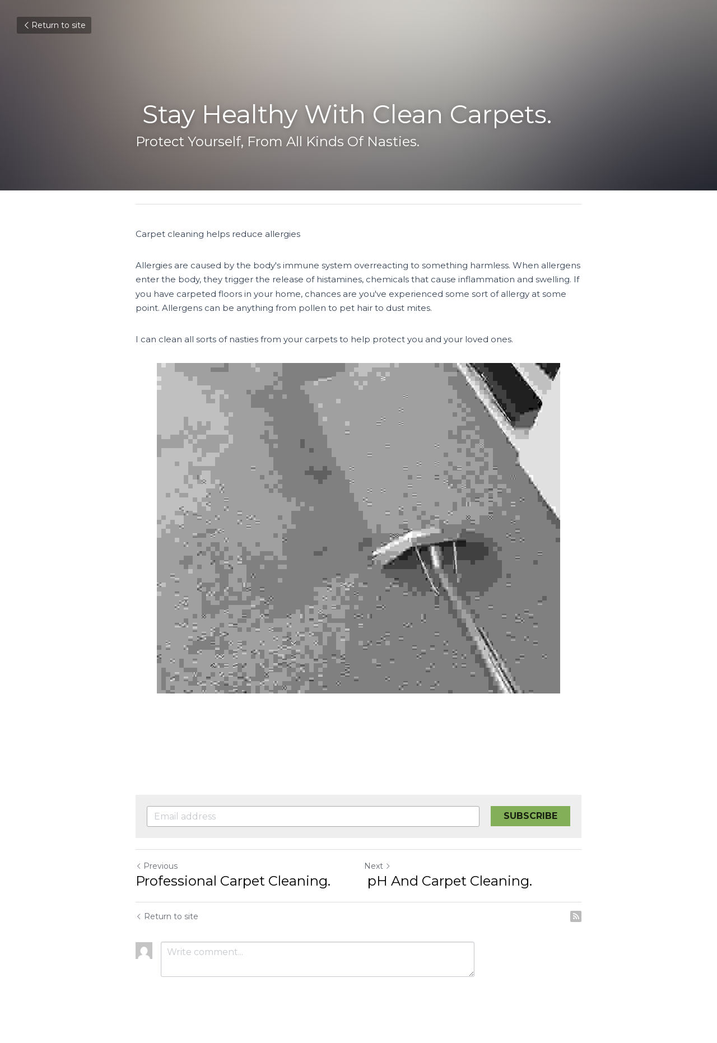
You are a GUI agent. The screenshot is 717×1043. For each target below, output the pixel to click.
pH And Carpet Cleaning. (448, 881)
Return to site (54, 25)
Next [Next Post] (377, 866)
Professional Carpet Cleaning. (233, 881)
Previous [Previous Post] (157, 866)
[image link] (358, 528)
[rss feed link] (575, 916)
